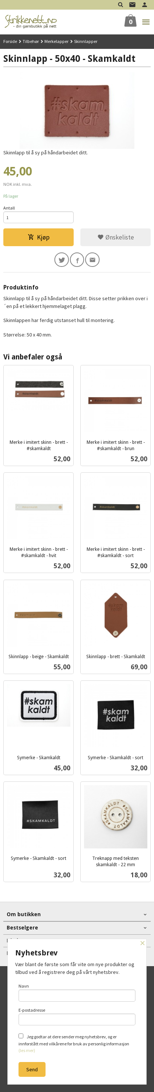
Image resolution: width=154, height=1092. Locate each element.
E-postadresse (77, 1016)
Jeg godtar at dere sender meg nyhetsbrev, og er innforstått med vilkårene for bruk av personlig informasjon (74, 1043)
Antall (9, 208)
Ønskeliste (115, 237)
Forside (10, 41)
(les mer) (27, 1050)
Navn (77, 992)
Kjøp (39, 237)
